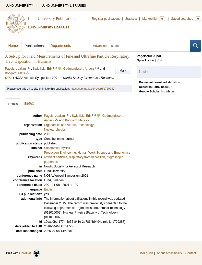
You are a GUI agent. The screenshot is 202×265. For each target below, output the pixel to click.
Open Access (146, 60)
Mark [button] (123, 70)
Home (13, 46)
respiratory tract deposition (87, 157)
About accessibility (169, 253)
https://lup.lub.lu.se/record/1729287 (92, 88)
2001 (9, 78)
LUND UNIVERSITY (19, 5)
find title (154, 91)
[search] (149, 46)
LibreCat (30, 253)
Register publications (106, 18)
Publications (34, 46)
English (49, 189)
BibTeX (29, 103)
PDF (159, 60)
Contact (190, 253)
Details (13, 104)
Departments (60, 46)
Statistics (131, 18)
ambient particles (55, 157)
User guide (146, 253)
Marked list (153, 18)
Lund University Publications (52, 18)
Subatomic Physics (57, 148)
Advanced (99, 46)
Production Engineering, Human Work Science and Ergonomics (87, 152)
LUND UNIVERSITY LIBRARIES (64, 5)
